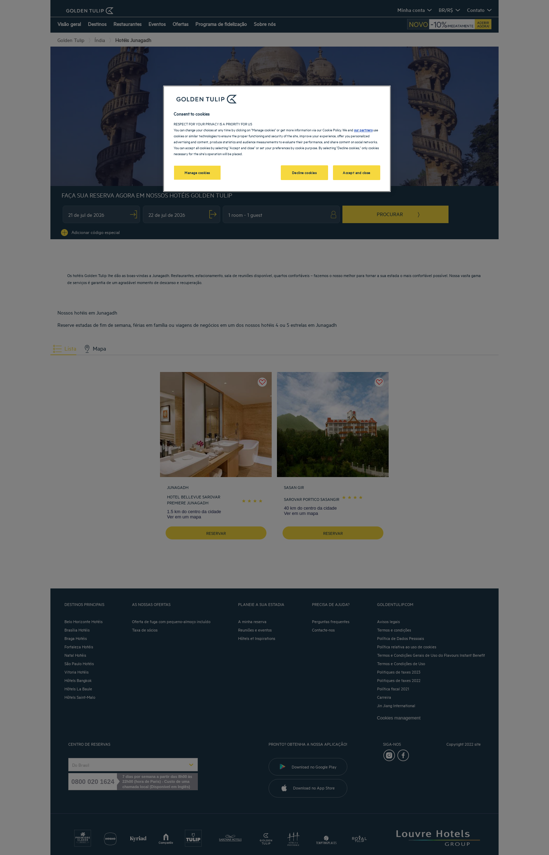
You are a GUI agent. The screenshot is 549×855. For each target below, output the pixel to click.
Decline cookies (304, 172)
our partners (363, 129)
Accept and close (356, 172)
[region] (277, 138)
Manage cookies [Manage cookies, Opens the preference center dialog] (197, 172)
